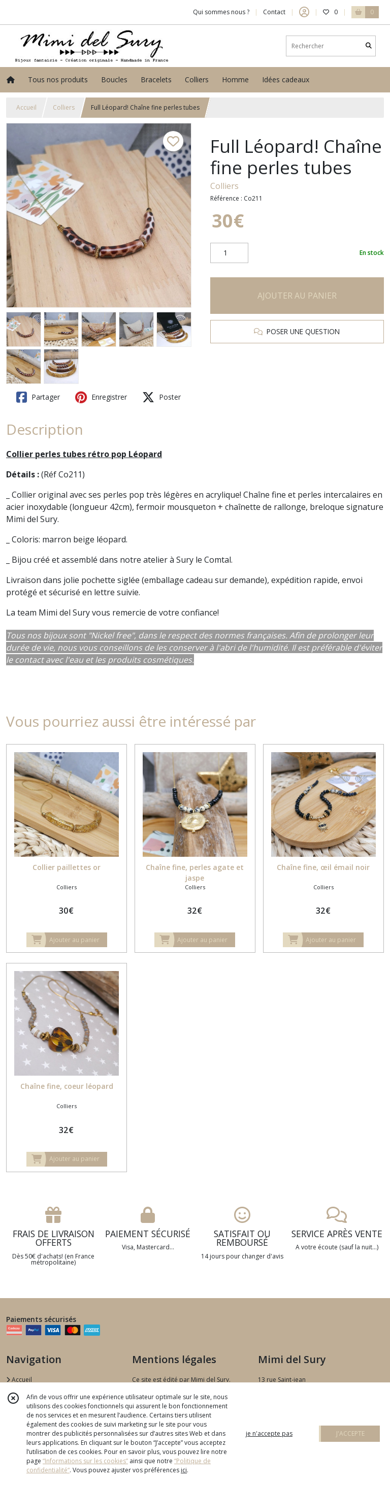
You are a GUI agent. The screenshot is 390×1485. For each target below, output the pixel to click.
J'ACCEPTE (350, 1433)
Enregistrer (101, 397)
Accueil (26, 107)
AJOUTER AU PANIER (297, 295)
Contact (274, 12)
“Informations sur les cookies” (85, 1461)
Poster (161, 397)
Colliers (64, 107)
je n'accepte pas (269, 1433)
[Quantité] (229, 253)
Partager (38, 397)
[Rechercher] (368, 46)
